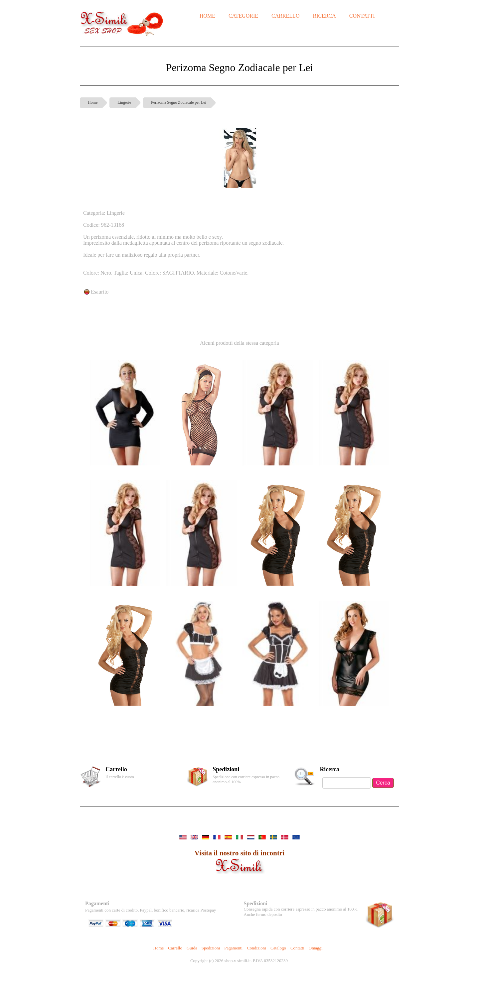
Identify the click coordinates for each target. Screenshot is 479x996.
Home (92, 102)
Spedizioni (211, 947)
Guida (192, 947)
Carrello (175, 947)
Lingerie (124, 102)
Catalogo (278, 947)
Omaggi (316, 947)
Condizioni (256, 947)
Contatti (297, 947)
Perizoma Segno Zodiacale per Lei (178, 102)
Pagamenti (233, 947)
